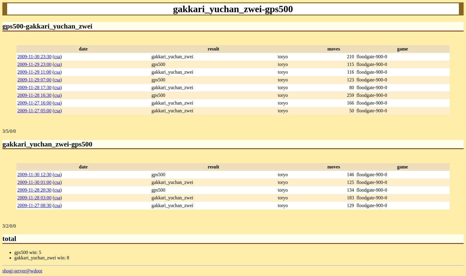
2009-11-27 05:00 (35, 110)
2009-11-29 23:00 (35, 64)
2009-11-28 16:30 (35, 95)
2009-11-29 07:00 (35, 79)
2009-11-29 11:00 (34, 72)
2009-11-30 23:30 (35, 56)
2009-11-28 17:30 (35, 87)
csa (57, 56)
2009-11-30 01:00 (35, 182)
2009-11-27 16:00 (35, 102)
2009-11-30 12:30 (35, 174)
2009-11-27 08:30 (35, 205)
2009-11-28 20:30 (35, 190)
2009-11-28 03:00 (35, 197)
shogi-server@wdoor (22, 270)
